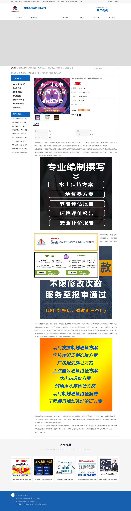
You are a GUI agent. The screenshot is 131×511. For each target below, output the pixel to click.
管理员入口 (38, 504)
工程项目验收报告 (18, 104)
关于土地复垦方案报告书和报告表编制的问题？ (20, 141)
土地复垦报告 (17, 96)
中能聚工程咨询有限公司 (22, 501)
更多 (27, 114)
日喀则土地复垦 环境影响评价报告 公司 (110, 479)
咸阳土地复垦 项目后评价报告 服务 (21, 479)
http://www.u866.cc (40, 432)
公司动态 (81, 17)
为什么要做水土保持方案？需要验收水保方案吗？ (20, 145)
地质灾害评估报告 (18, 100)
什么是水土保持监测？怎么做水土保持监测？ (20, 118)
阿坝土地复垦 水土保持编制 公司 (43, 479)
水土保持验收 (17, 88)
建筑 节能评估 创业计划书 (19, 126)
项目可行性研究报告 (19, 84)
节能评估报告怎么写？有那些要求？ (20, 148)
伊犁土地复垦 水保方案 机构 (65, 479)
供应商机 (34, 17)
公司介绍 (65, 17)
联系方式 (112, 17)
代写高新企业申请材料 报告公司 (20, 130)
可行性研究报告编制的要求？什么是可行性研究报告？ (20, 152)
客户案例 (96, 17)
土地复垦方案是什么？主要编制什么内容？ (20, 137)
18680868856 (84, 110)
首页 (18, 73)
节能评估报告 (17, 107)
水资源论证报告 (32, 73)
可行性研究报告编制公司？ (19, 133)
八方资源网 (26, 504)
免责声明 (32, 504)
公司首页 (19, 17)
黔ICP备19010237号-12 (34, 498)
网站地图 (44, 504)
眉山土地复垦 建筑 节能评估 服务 (87, 479)
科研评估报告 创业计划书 (19, 122)
